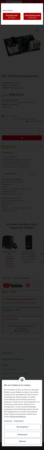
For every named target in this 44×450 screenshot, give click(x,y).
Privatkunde (11, 16)
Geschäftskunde (32, 16)
